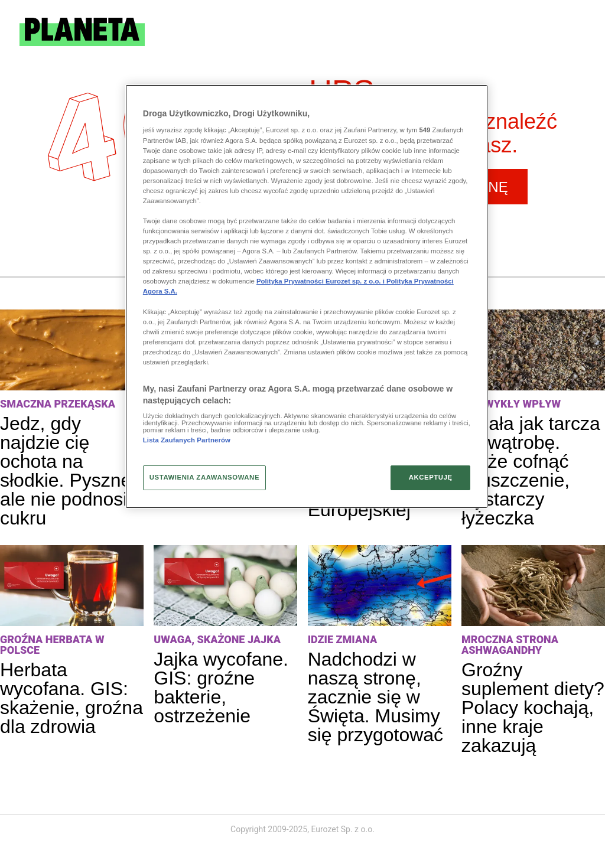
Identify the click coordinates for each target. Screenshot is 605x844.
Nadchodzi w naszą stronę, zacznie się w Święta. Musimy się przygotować (375, 697)
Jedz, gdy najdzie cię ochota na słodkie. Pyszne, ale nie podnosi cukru (68, 471)
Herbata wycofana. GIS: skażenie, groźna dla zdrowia (71, 698)
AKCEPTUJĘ (431, 477)
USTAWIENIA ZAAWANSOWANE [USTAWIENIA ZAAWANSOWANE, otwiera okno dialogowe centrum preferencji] (204, 477)
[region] (306, 296)
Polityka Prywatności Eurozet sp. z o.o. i (321, 281)
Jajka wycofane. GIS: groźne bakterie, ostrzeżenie (221, 687)
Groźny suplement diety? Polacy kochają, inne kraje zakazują (532, 707)
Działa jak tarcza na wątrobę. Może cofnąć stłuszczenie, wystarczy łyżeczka (530, 471)
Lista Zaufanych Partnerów (186, 440)
